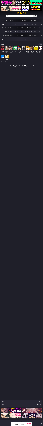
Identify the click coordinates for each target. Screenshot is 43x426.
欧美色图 (16, 31)
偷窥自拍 (7, 31)
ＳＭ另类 (40, 24)
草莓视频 (16, 39)
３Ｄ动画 (21, 24)
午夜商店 (11, 39)
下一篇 (36, 403)
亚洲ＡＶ (7, 24)
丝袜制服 (31, 24)
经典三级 (31, 27)
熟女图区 (35, 31)
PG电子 (6, 20)
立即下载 (28, 423)
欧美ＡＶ (16, 24)
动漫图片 (21, 31)
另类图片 (40, 31)
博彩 (3, 20)
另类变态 (40, 27)
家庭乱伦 (11, 35)
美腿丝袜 (26, 31)
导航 (3, 39)
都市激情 (7, 35)
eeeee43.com (21, 13)
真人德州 (11, 20)
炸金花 (31, 20)
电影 (3, 28)
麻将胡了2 (26, 20)
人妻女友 (16, 35)
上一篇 (6, 403)
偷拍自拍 (11, 27)
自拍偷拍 (11, 24)
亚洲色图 (11, 31)
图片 (3, 31)
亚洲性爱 (7, 27)
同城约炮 (7, 39)
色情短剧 (31, 39)
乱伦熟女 (35, 27)
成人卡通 (16, 27)
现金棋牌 (35, 20)
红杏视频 (26, 39)
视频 (3, 24)
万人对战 (16, 20)
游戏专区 (21, 20)
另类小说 (31, 35)
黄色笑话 (35, 35)
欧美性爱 (21, 27)
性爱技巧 (40, 35)
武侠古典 (21, 35)
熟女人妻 (26, 24)
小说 (3, 35)
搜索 (35, 15)
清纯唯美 (31, 31)
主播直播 (35, 24)
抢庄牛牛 (40, 20)
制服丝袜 (26, 27)
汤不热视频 (21, 39)
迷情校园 (26, 35)
